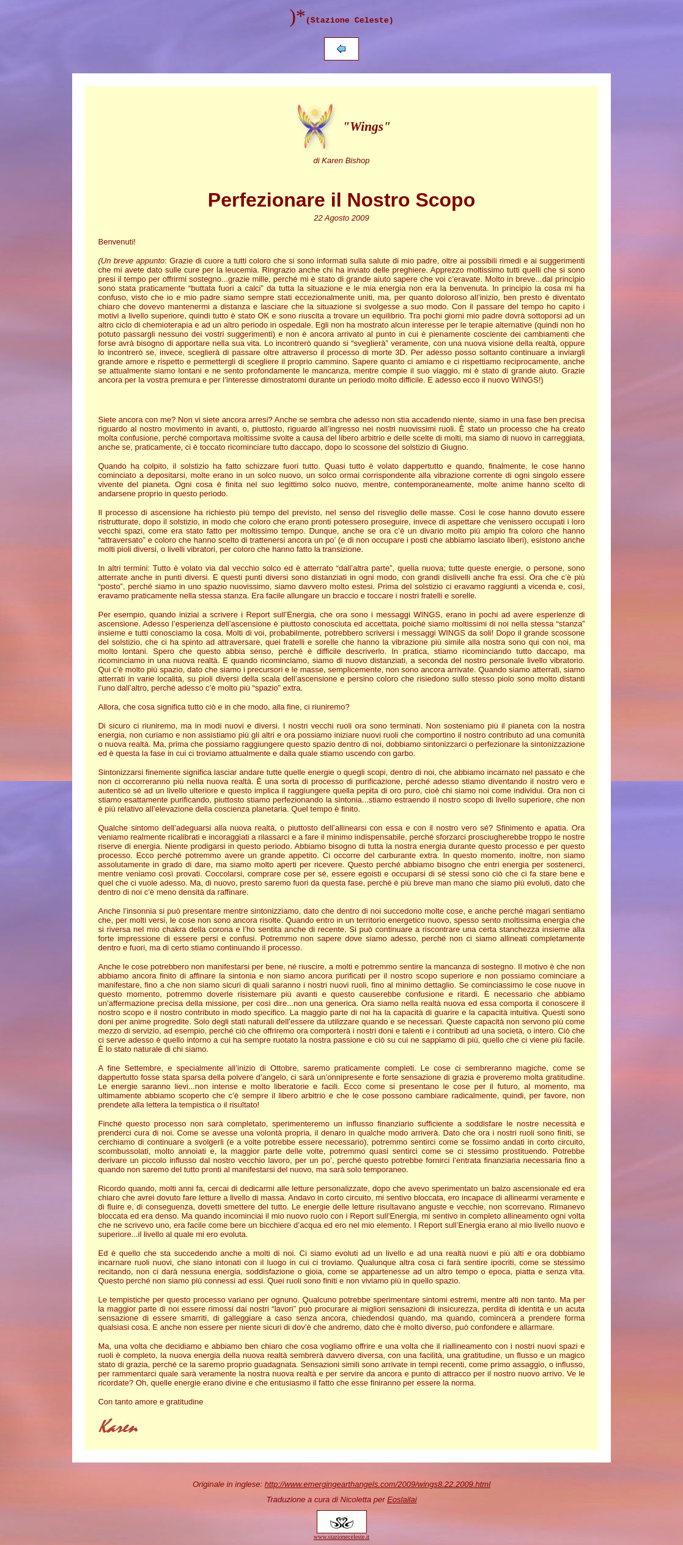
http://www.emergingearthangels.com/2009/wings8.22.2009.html (377, 1484)
